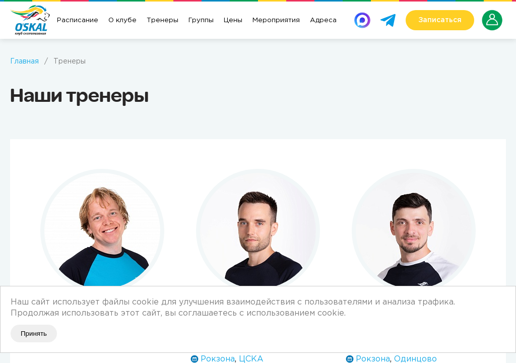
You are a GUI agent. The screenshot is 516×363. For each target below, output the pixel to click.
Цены (233, 20)
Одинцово (415, 359)
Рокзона (218, 359)
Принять (34, 333)
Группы (201, 20)
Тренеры (162, 20)
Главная (24, 61)
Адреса (323, 20)
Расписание (77, 20)
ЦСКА (251, 359)
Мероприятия (276, 20)
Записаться (440, 20)
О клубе (122, 20)
